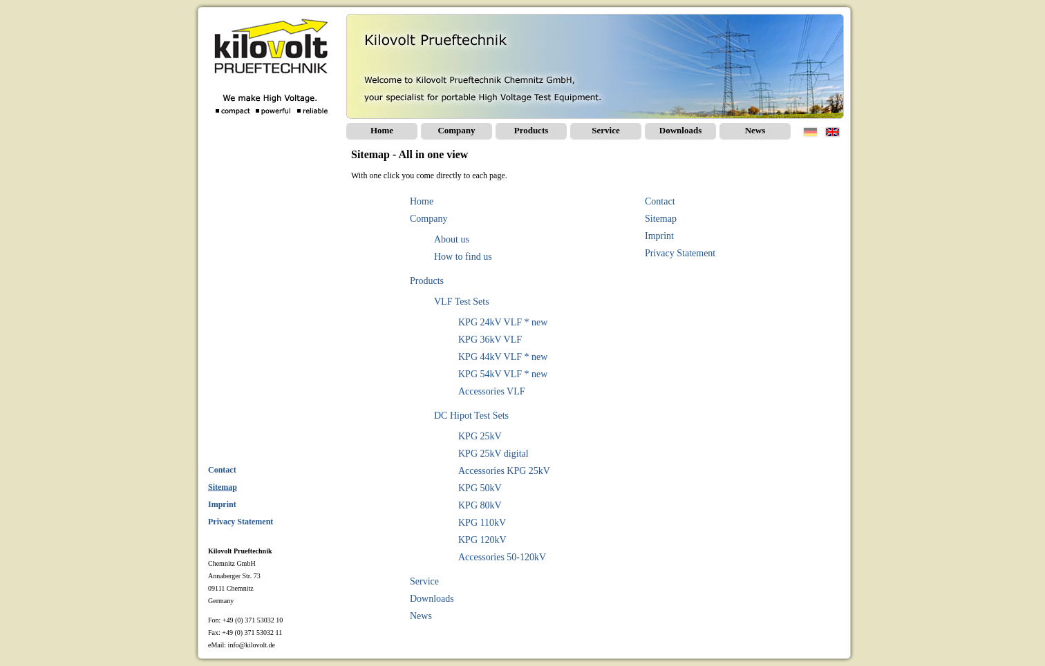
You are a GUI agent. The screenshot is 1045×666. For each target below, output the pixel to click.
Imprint (659, 236)
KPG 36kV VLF (490, 339)
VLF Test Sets (461, 301)
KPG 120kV (482, 540)
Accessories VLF (491, 391)
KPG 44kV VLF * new (502, 357)
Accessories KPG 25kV (504, 471)
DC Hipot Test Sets (471, 415)
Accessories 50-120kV (502, 557)
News (755, 130)
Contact (660, 201)
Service (605, 130)
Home (381, 130)
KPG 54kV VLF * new (502, 374)
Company (456, 130)
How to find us (463, 256)
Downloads (680, 130)
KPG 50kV (480, 488)
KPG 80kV (480, 505)
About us (451, 239)
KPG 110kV (482, 522)
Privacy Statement (680, 253)
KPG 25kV (480, 436)
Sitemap (661, 218)
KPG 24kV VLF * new (502, 322)
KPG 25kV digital (493, 453)
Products (531, 130)
